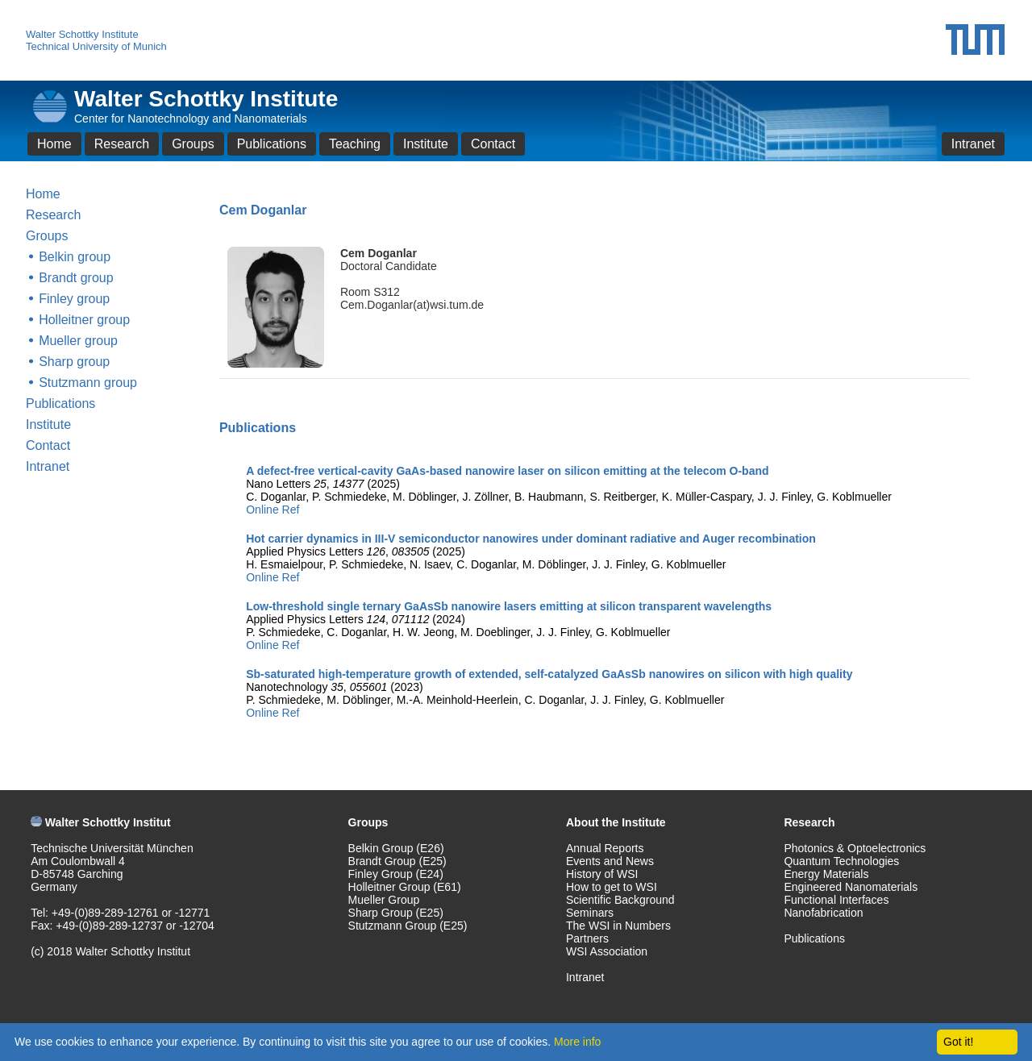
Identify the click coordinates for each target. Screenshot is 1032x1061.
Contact (493, 144)
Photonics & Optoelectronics (855, 848)
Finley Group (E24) (395, 874)
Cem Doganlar (378, 253)
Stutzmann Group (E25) (408, 925)
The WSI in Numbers (618, 925)
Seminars (590, 912)
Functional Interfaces (836, 899)
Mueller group (78, 340)
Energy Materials (826, 874)
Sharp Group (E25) (395, 912)
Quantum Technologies (841, 861)
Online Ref (272, 509)
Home (54, 144)
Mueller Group (384, 899)
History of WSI (602, 874)
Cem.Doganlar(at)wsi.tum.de (412, 304)
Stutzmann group (88, 382)
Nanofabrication (823, 912)
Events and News (610, 861)
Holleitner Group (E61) (404, 886)
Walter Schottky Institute (82, 34)
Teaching (355, 144)
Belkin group (74, 257)
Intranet (973, 144)
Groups (193, 144)
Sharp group (74, 361)
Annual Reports (605, 848)
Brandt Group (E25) (397, 861)
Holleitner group (84, 320)
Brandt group (76, 278)
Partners (587, 938)
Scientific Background (620, 899)
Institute (425, 144)
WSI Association (606, 951)
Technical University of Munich (96, 46)
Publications (271, 144)
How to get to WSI (611, 886)
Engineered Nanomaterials (851, 886)
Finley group (74, 299)
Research (121, 144)
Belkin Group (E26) (396, 848)
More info (577, 1041)
